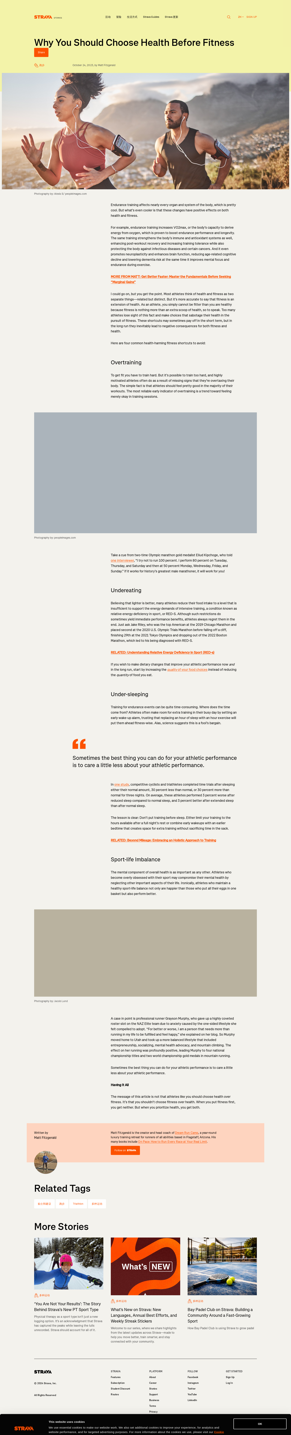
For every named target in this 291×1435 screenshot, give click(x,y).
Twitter (192, 1388)
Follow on (125, 1150)
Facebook (193, 1377)
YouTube (192, 1394)
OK (260, 1404)
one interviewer (122, 560)
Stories (153, 1388)
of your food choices (187, 669)
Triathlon (78, 1204)
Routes (115, 1394)
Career (153, 1383)
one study (121, 784)
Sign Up (230, 1377)
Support (153, 1394)
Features (115, 1377)
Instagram (193, 1383)
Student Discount (120, 1388)
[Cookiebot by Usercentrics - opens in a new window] (24, 1428)
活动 (107, 17)
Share (41, 52)
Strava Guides (151, 17)
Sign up (251, 17)
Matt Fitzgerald (106, 65)
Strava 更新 (171, 17)
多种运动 (97, 1204)
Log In (229, 1383)
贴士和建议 (44, 1204)
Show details (57, 1427)
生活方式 (132, 17)
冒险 (118, 17)
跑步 (62, 1204)
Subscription (118, 1383)
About (152, 1377)
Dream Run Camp (186, 1133)
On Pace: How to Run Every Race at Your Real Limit (172, 1142)
